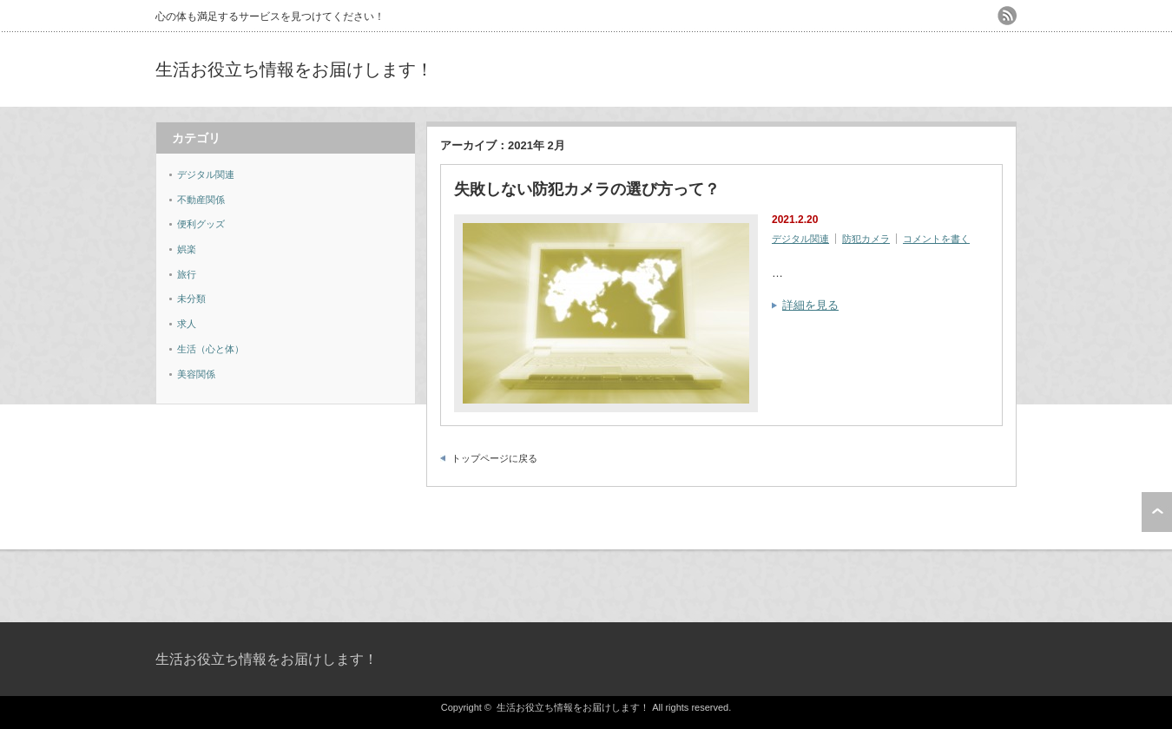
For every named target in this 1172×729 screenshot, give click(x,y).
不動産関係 (201, 199)
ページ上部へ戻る (1157, 512)
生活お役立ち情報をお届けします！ (294, 69)
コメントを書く (936, 238)
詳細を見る (810, 305)
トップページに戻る (494, 458)
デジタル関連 (800, 238)
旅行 (186, 274)
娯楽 (186, 249)
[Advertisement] (813, 69)
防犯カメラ (866, 238)
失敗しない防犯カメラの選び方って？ (587, 189)
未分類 (191, 298)
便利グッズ (201, 224)
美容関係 (196, 374)
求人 (186, 324)
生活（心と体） (210, 349)
